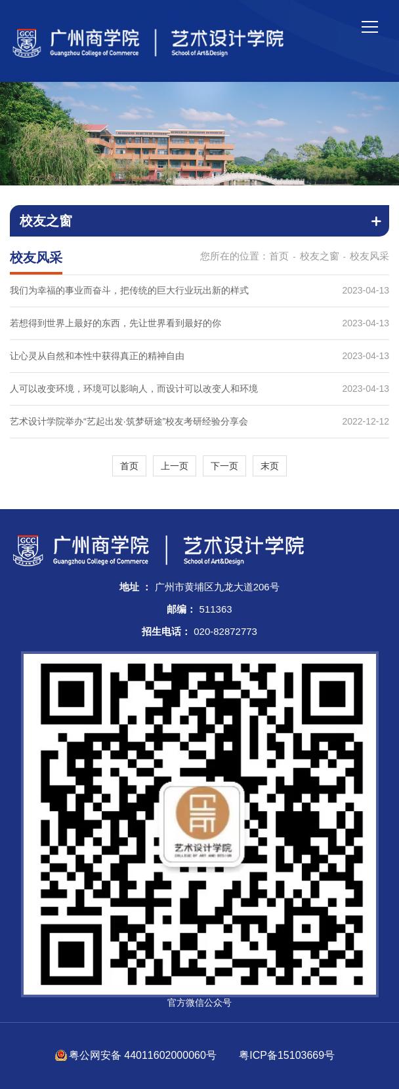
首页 (279, 255)
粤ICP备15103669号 (287, 1055)
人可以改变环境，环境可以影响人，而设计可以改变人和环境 (134, 388)
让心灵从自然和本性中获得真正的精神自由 (97, 356)
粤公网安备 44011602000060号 (144, 1055)
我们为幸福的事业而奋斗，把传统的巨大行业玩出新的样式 (129, 290)
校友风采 (369, 255)
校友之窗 (319, 255)
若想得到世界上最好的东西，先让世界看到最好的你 (115, 323)
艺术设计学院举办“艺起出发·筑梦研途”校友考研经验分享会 (129, 421)
